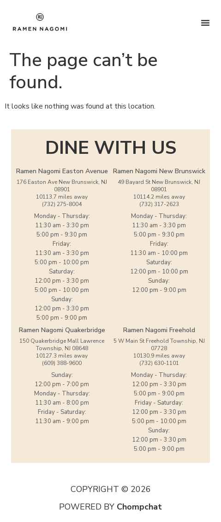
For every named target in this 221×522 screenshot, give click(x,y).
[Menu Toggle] (205, 22)
